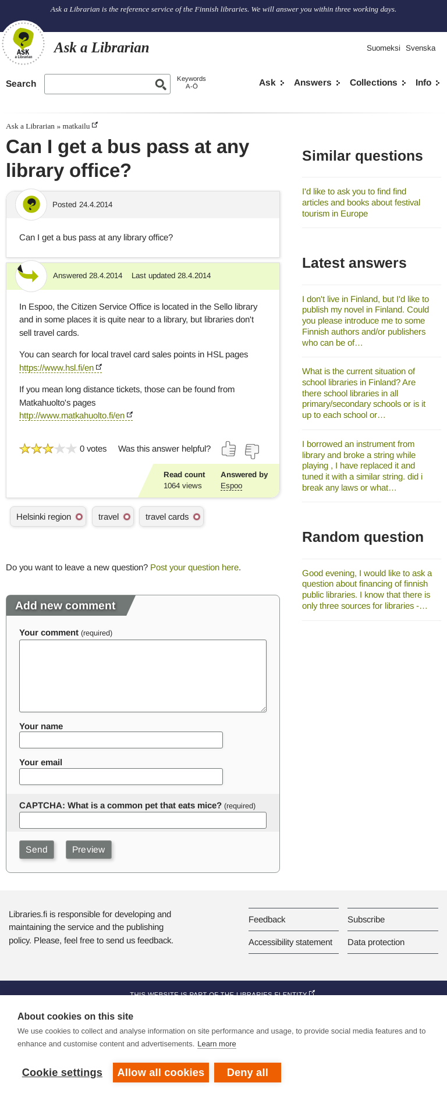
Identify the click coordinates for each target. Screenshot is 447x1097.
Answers (313, 82)
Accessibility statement (290, 942)
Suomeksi (383, 48)
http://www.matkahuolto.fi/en (72, 415)
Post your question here (194, 567)
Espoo (231, 485)
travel (108, 516)
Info (423, 82)
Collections (374, 82)
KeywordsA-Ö (191, 82)
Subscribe (366, 919)
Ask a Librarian (30, 126)
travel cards (167, 516)
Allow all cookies (161, 1072)
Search (21, 83)
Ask (267, 82)
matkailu (76, 126)
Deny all (248, 1072)
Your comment (49, 632)
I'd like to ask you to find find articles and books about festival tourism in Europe (361, 202)
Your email (40, 762)
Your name (41, 726)
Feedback (267, 919)
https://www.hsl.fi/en (56, 367)
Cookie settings (62, 1072)
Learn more (216, 1044)
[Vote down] (251, 451)
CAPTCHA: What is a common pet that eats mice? (120, 805)
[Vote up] (229, 448)
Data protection (376, 942)
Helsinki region (43, 516)
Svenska (420, 48)
